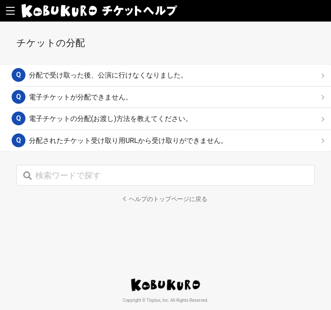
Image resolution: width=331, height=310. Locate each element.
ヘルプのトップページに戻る (168, 199)
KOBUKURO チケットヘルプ (99, 11)
